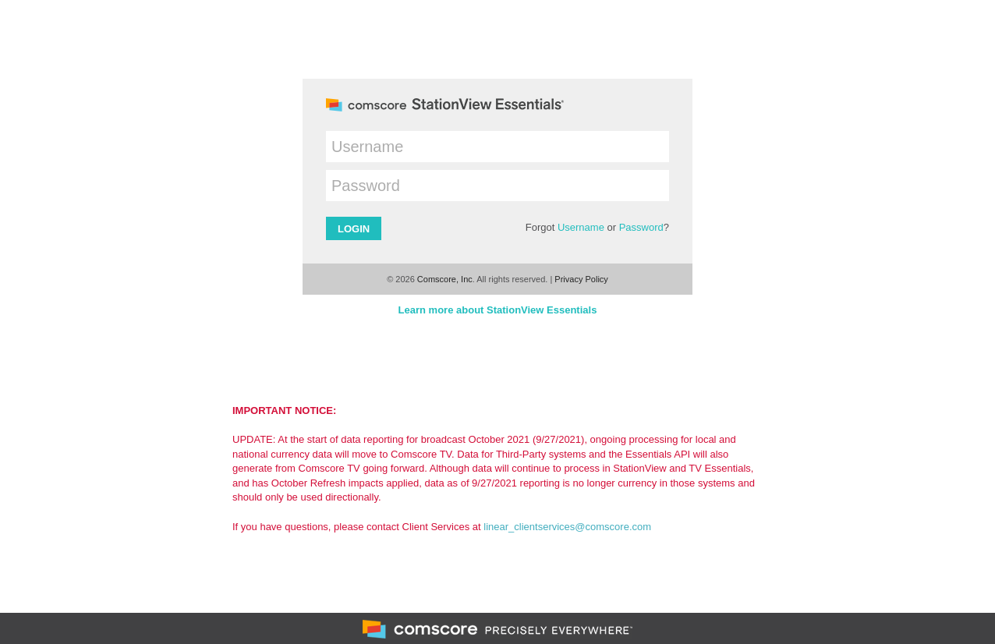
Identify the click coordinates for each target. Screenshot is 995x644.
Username (581, 227)
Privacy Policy (580, 279)
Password (641, 227)
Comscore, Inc (445, 279)
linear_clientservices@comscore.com (567, 527)
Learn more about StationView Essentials (497, 310)
